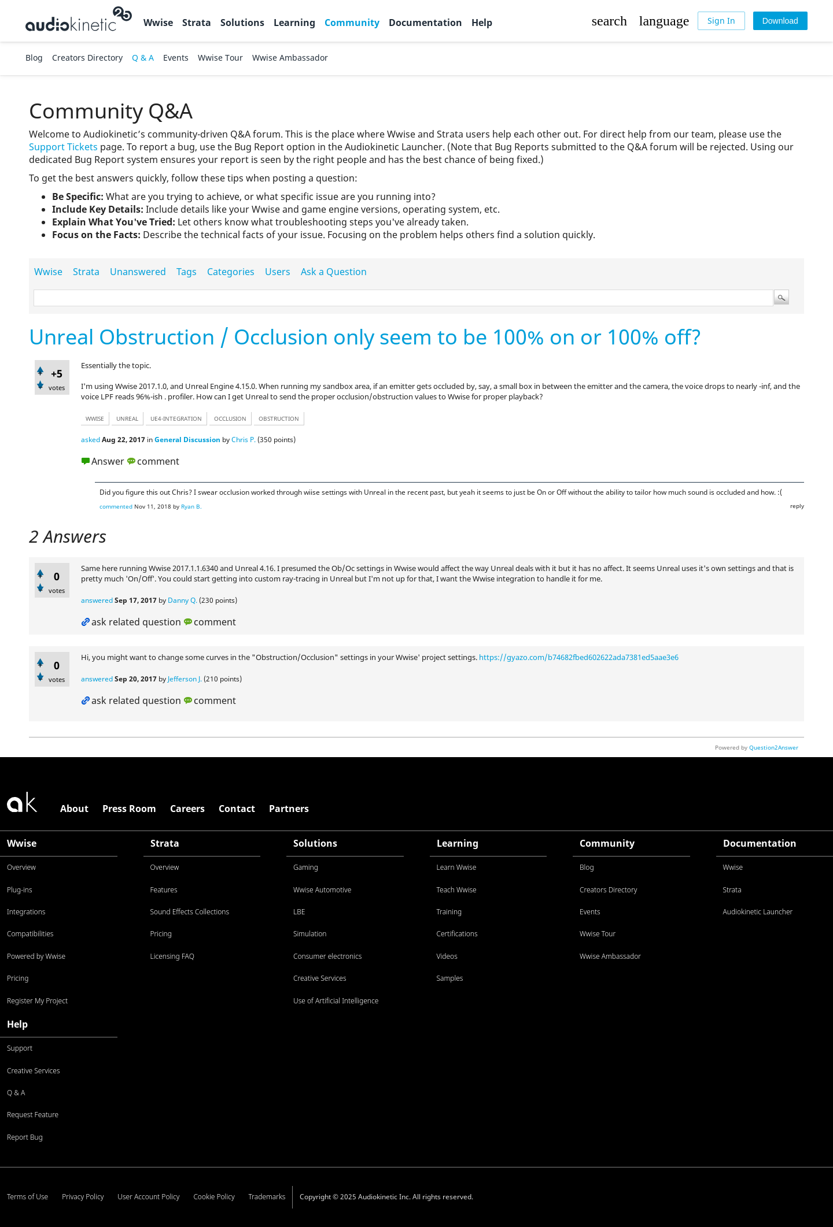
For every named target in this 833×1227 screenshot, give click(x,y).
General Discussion (187, 439)
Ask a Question (334, 271)
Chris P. (243, 439)
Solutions (242, 22)
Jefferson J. (185, 679)
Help (481, 22)
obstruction (279, 418)
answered (97, 600)
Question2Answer (773, 747)
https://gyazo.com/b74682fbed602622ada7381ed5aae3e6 (579, 657)
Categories (231, 271)
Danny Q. (182, 600)
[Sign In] (721, 21)
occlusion (230, 418)
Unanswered (138, 271)
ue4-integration (176, 418)
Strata (196, 22)
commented (115, 506)
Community (352, 22)
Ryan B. (191, 506)
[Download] (780, 21)
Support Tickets (63, 146)
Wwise (158, 22)
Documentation (425, 22)
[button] (609, 20)
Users (277, 271)
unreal (127, 418)
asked (90, 439)
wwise (95, 418)
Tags (186, 271)
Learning (294, 22)
